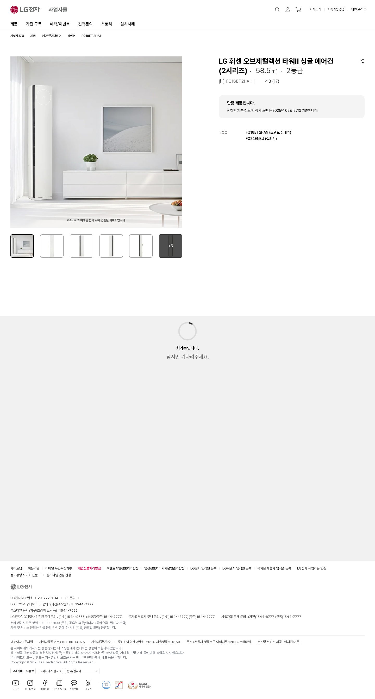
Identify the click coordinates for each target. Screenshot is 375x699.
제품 (14, 24)
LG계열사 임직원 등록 (236, 568)
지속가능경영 (336, 9)
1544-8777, (179, 617)
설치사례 (127, 24)
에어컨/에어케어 (51, 36)
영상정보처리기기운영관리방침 (164, 568)
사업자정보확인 (101, 642)
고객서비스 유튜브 (23, 671)
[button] (277, 10)
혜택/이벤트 (60, 24)
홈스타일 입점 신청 (59, 575)
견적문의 (85, 24)
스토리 (106, 24)
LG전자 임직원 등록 (203, 568)
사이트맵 (16, 568)
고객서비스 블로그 (50, 671)
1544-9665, (76, 617)
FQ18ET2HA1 (238, 81)
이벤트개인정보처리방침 (122, 568)
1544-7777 (113, 617)
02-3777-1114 (46, 598)
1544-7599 (68, 610)
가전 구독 (34, 24)
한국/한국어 (74, 671)
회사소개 (315, 9)
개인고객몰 (358, 9)
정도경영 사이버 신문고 (25, 575)
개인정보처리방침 (89, 568)
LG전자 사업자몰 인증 (311, 568)
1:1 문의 (70, 598)
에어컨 (71, 36)
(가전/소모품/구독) (71, 604)
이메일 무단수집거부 (58, 568)
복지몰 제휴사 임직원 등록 (274, 568)
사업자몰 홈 (17, 36)
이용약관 (33, 568)
